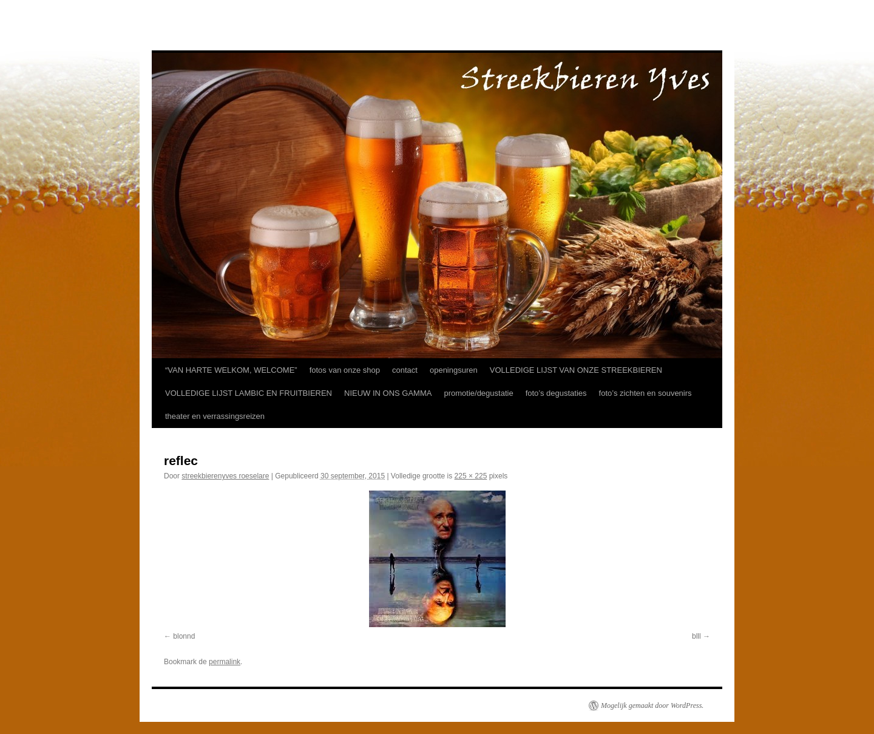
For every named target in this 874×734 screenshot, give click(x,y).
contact (405, 370)
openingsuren (454, 370)
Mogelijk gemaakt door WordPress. (652, 705)
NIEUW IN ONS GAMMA (388, 393)
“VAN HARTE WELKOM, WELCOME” (231, 370)
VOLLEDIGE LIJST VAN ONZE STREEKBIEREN (576, 370)
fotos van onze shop (345, 370)
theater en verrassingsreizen (215, 416)
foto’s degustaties (556, 393)
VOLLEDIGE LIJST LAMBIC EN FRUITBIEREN (248, 393)
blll (696, 636)
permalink (224, 662)
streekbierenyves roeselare (225, 476)
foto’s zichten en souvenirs (645, 393)
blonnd (184, 636)
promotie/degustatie (478, 393)
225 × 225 (471, 476)
